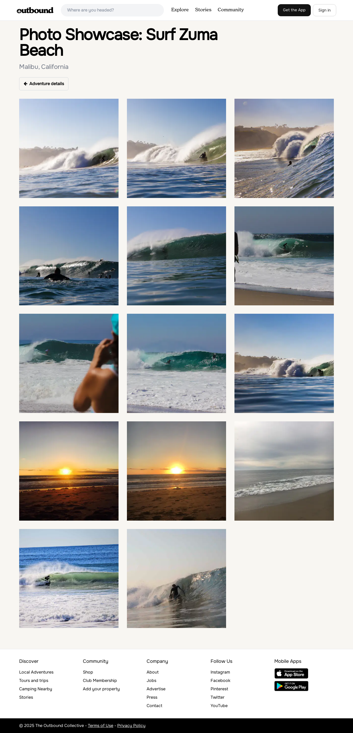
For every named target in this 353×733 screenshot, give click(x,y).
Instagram (220, 672)
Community (231, 10)
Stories (203, 10)
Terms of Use (100, 725)
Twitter (217, 697)
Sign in (324, 10)
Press (152, 697)
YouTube (219, 705)
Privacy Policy (131, 725)
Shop (88, 672)
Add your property (101, 689)
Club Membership (100, 680)
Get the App (294, 10)
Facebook (220, 680)
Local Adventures (36, 672)
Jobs (151, 680)
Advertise (156, 689)
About (153, 672)
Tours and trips (33, 680)
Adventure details (44, 83)
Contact (154, 705)
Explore (180, 10)
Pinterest (219, 689)
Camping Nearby (35, 689)
